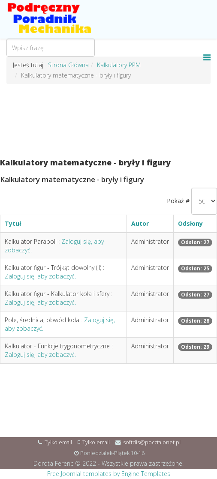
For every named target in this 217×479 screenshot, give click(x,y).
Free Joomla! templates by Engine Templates (108, 474)
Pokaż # (178, 201)
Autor (140, 223)
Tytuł (13, 223)
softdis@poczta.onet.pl (152, 442)
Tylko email (58, 442)
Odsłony (190, 223)
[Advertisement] (108, 121)
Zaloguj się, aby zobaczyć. (40, 276)
